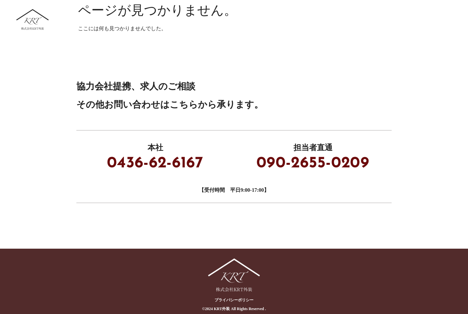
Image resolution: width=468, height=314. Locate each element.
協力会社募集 (320, 19)
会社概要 (441, 19)
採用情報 (366, 19)
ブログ (403, 19)
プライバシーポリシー (234, 300)
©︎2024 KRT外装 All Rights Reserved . (234, 309)
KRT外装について (224, 19)
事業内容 (275, 19)
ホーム (175, 19)
